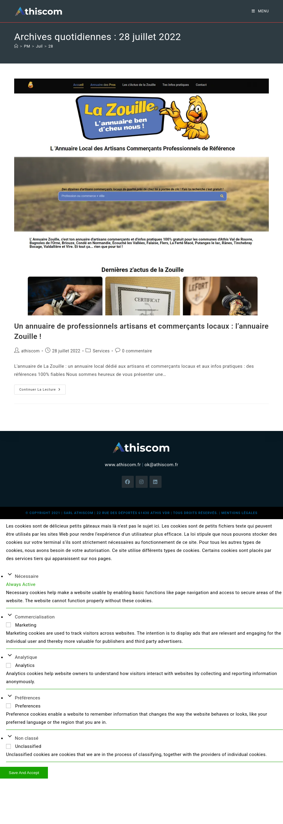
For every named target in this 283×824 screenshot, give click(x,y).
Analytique (26, 657)
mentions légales (239, 513)
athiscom (30, 350)
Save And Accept (24, 772)
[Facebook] (128, 482)
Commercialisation (35, 617)
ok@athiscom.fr (161, 464)
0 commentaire (137, 350)
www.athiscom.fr (123, 464)
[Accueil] (16, 46)
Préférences (27, 698)
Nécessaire (27, 576)
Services (101, 350)
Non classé (26, 738)
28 (51, 46)
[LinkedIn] (155, 482)
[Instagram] (142, 482)
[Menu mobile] (260, 11)
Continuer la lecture (42, 388)
